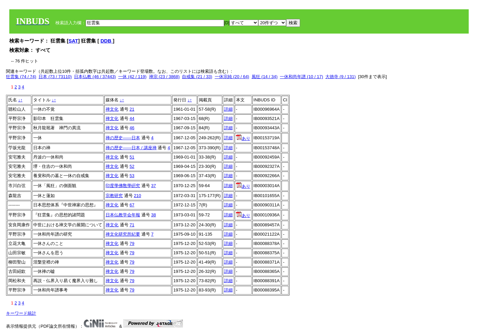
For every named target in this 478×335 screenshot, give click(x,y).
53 (131, 175)
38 (153, 214)
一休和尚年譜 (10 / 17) (301, 76)
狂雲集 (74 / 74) (21, 76)
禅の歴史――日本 (123, 137)
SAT (73, 41)
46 (131, 127)
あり (243, 138)
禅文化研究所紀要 (123, 234)
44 (131, 118)
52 (131, 166)
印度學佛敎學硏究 (123, 185)
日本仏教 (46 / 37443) (95, 76)
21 (131, 109)
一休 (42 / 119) (132, 76)
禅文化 (112, 109)
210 (137, 195)
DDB (107, 41)
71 (131, 224)
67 (131, 204)
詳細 (228, 109)
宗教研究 (114, 195)
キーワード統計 (21, 313)
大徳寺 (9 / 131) (340, 76)
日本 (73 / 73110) (55, 76)
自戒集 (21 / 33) (197, 76)
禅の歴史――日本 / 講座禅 (131, 147)
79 (131, 243)
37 (153, 185)
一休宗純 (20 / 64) (232, 76)
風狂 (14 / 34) (265, 76)
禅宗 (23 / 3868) (164, 76)
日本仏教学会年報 (123, 214)
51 (131, 157)
